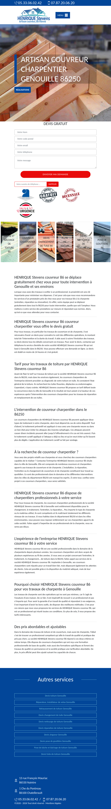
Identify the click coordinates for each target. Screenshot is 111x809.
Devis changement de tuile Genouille (55, 715)
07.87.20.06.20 (61, 2)
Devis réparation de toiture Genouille (55, 728)
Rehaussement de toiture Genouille (55, 708)
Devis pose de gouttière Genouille (55, 741)
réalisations (22, 89)
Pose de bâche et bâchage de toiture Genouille (55, 747)
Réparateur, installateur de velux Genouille (55, 702)
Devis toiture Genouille (55, 695)
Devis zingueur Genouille (55, 734)
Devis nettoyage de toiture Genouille (55, 721)
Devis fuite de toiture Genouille (55, 754)
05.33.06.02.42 (28, 2)
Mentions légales (53, 803)
